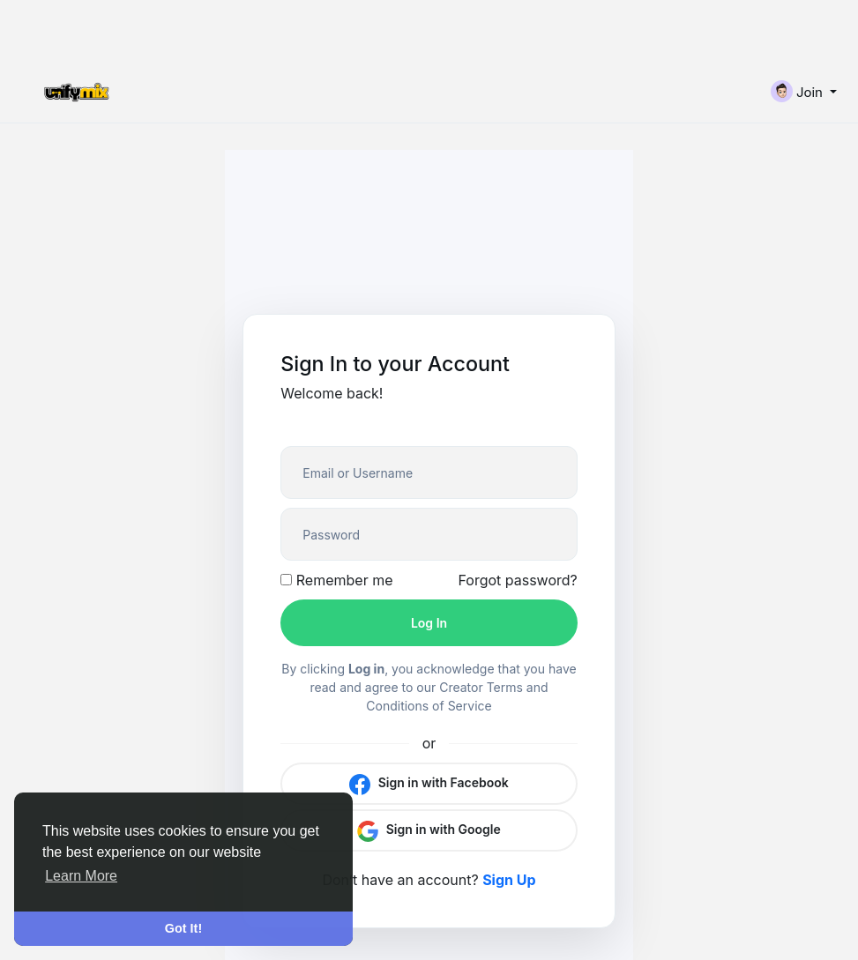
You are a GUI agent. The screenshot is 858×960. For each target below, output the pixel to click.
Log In (429, 622)
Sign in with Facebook (429, 783)
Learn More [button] (81, 875)
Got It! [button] (183, 928)
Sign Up (508, 880)
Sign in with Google (429, 830)
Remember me (336, 580)
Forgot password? (517, 580)
